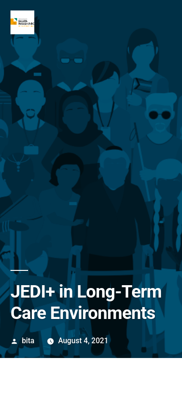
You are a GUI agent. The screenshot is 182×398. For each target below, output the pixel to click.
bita (28, 340)
